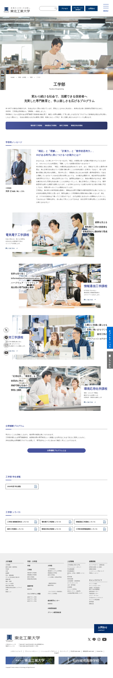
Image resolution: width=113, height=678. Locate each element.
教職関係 (50, 603)
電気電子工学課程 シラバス (51, 522)
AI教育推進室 (52, 608)
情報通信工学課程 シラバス (85, 522)
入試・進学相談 (71, 585)
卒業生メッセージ (93, 573)
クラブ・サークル (93, 595)
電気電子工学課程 (32, 572)
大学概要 (9, 561)
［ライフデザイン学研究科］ (55, 591)
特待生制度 (70, 579)
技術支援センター (93, 591)
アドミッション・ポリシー (74, 567)
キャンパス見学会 (72, 589)
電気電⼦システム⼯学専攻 (55, 571)
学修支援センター (93, 593)
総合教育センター (54, 600)
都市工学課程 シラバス (15, 529)
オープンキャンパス (72, 583)
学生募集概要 (70, 569)
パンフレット (78, 9)
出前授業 (69, 587)
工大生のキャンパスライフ (96, 597)
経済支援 (69, 576)
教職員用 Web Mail (88, 651)
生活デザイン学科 (32, 599)
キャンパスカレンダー (95, 585)
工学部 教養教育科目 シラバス (18, 522)
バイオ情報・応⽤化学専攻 (55, 577)
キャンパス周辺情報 (94, 599)
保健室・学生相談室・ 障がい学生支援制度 (95, 588)
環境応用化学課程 (32, 579)
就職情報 (92, 561)
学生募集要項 (70, 571)
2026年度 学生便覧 (14, 486)
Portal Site (100, 651)
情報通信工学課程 (32, 575)
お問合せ (91, 8)
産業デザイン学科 (32, 597)
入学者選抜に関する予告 (73, 565)
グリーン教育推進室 (54, 612)
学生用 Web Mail (75, 651)
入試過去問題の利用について (74, 593)
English (56, 653)
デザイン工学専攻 (52, 593)
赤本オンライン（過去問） (74, 591)
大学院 (50, 565)
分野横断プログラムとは (56, 450)
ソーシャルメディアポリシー (48, 651)
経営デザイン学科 (32, 601)
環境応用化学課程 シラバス (51, 529)
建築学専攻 (51, 585)
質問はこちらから (110, 360)
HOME (13, 77)
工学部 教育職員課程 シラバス (86, 529)
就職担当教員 (92, 569)
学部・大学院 (22, 77)
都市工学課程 (30, 577)
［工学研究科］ (52, 569)
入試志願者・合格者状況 (73, 581)
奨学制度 (91, 601)
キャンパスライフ (95, 580)
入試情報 (70, 561)
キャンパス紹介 (93, 583)
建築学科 (29, 589)
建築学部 (30, 586)
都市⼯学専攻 (51, 575)
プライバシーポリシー (31, 651)
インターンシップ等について (96, 571)
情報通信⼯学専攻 (52, 573)
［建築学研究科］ (52, 583)
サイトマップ (64, 651)
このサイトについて (16, 651)
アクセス (64, 8)
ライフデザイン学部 (34, 594)
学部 (31, 77)
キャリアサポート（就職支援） (97, 565)
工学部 (29, 569)
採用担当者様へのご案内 (95, 567)
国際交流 (91, 603)
